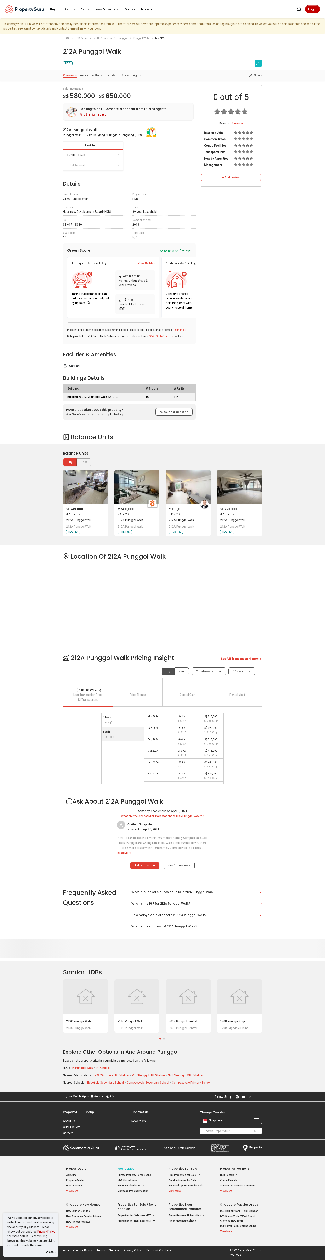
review (237, 123)
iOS (110, 1096)
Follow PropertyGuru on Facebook (230, 1096)
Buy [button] (55, 9)
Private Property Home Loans (134, 1175)
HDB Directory (74, 1185)
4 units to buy (93, 154)
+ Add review (231, 177)
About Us (69, 1121)
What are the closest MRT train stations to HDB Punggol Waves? (162, 816)
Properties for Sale (183, 1169)
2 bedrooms (205, 671)
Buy (69, 462)
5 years (238, 671)
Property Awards (130, 1148)
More (147, 9)
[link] (128, 112)
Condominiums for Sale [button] (184, 1180)
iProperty (252, 1148)
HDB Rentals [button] (229, 1175)
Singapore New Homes (83, 1204)
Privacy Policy (46, 1231)
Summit (179, 1148)
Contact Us (140, 1112)
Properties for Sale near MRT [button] (136, 1215)
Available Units (91, 75)
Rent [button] (71, 9)
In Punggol (103, 1067)
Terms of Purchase (158, 1250)
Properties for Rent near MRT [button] (136, 1221)
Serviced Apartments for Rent (237, 1185)
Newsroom (138, 1121)
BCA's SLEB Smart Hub (161, 336)
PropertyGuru (76, 1169)
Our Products (71, 1127)
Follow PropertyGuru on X (255, 1097)
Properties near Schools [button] (185, 1221)
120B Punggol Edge (233, 1021)
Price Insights (132, 75)
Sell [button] (86, 9)
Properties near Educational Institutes (185, 1206)
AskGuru (71, 1175)
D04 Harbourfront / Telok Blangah (239, 1211)
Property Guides (75, 1180)
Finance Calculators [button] (131, 1186)
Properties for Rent (234, 1169)
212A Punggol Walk (78, 520)
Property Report (220, 1148)
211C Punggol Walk (130, 1021)
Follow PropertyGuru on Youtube (243, 1096)
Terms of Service (108, 1250)
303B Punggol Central (183, 1021)
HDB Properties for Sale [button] (184, 1175)
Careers (68, 1133)
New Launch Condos (78, 1211)
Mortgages (126, 1169)
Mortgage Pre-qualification (133, 1191)
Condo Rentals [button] (230, 1180)
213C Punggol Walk (78, 1021)
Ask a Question (145, 865)
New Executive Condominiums (83, 1216)
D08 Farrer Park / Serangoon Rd (238, 1225)
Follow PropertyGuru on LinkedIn (249, 1096)
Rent (182, 671)
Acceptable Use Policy (77, 1250)
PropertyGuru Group (78, 1112)
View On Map (146, 263)
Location (112, 75)
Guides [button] (129, 9)
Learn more (179, 329)
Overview (70, 75)
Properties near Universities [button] (187, 1215)
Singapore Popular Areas (239, 1204)
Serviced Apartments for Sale (186, 1185)
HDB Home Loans (127, 1180)
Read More (124, 852)
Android (97, 1096)
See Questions (179, 865)
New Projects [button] (107, 9)
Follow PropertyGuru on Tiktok (260, 1097)
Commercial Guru (81, 1148)
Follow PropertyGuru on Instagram (237, 1096)
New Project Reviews (78, 1221)
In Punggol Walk (82, 1067)
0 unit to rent (93, 165)
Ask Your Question (174, 412)
